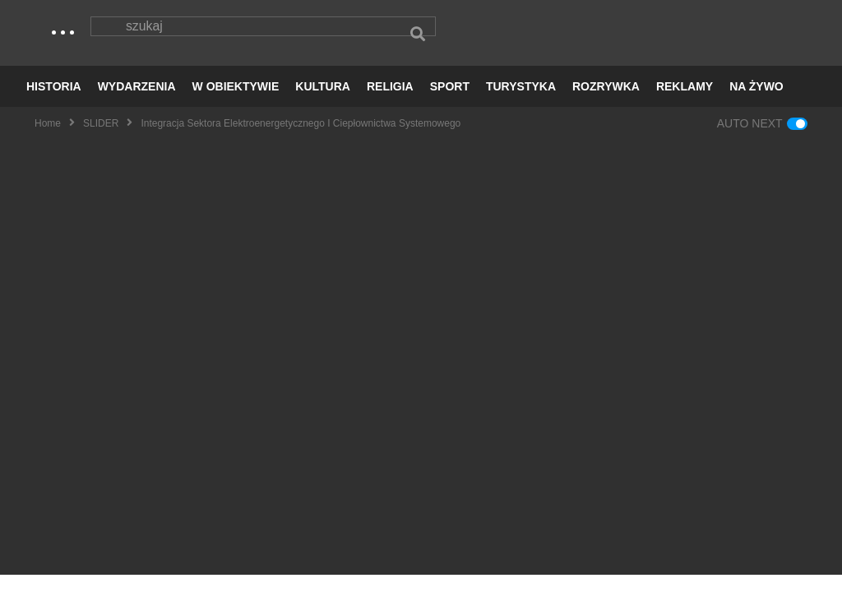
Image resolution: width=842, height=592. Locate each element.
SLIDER (100, 140)
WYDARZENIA (137, 103)
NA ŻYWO (756, 103)
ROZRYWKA (606, 103)
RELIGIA (390, 103)
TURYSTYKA (521, 103)
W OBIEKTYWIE (236, 103)
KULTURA (322, 103)
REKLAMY (684, 103)
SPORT (450, 103)
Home (48, 140)
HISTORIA (53, 103)
